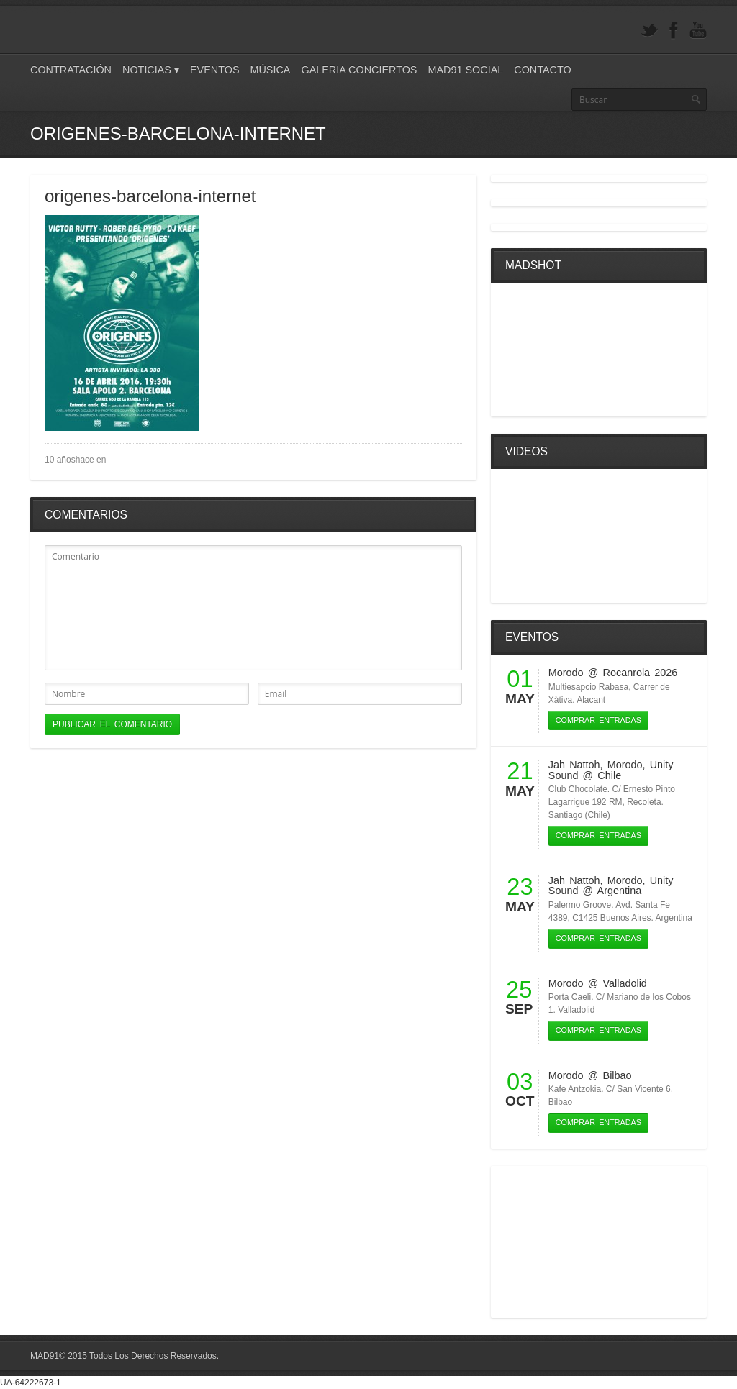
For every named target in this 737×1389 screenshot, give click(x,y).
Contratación (71, 70)
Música (270, 70)
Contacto (542, 70)
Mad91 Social (465, 70)
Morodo (566, 672)
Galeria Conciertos (359, 70)
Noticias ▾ (150, 70)
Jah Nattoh (574, 764)
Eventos (215, 70)
